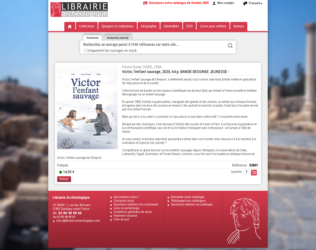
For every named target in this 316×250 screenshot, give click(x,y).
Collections (86, 26)
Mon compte (225, 3)
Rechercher (230, 45)
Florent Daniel (131, 67)
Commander (254, 172)
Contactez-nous (124, 201)
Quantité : (237, 172)
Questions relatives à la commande (136, 204)
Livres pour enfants (213, 26)
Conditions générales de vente (133, 212)
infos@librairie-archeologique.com (78, 221)
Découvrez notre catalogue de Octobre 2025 (179, 3)
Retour (64, 179)
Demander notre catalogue (188, 197)
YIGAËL (148, 67)
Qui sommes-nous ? (126, 197)
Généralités (171, 26)
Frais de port (121, 219)
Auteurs (238, 26)
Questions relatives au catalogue (192, 204)
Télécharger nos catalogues (188, 201)
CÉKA (158, 67)
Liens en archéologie (127, 208)
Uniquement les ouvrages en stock (110, 50)
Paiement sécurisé (125, 216)
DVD (189, 26)
